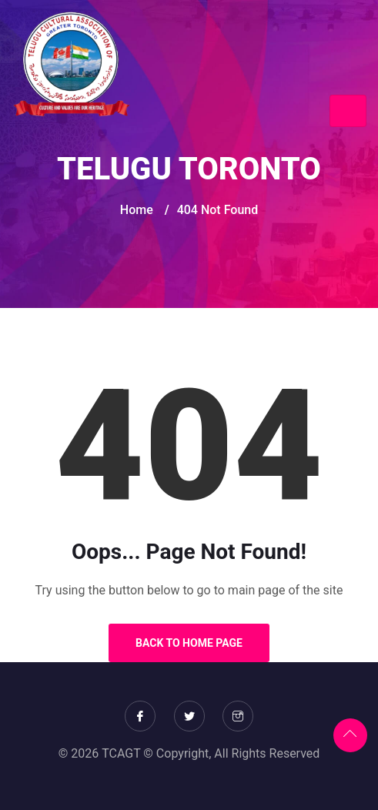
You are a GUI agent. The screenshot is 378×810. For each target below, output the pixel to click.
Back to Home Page (189, 643)
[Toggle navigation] (347, 111)
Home (136, 209)
